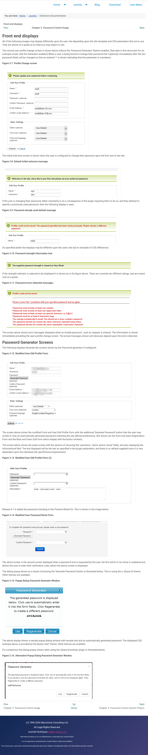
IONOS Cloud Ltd (57, 732)
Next (142, 27)
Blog (97, 4)
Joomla (77, 4)
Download (115, 4)
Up (74, 704)
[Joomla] (85, 4)
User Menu (136, 4)
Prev (6, 27)
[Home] (64, 4)
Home (56, 4)
